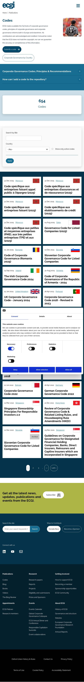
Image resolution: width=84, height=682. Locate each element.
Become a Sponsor (72, 529)
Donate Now (54, 529)
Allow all (68, 364)
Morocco (19, 181)
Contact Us (48, 659)
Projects (32, 589)
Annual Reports (61, 632)
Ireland (18, 271)
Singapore (20, 403)
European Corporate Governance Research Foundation (64, 625)
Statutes (58, 618)
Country (9, 144)
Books (5, 589)
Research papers (36, 580)
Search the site (8, 523)
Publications (13, 13)
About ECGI (60, 603)
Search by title (11, 133)
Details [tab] (42, 323)
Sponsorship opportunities (65, 589)
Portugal (59, 292)
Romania (18, 250)
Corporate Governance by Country (18, 58)
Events (32, 603)
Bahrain (18, 385)
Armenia (59, 271)
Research (33, 574)
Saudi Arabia (20, 312)
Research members (10, 614)
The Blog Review (9, 597)
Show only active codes (64, 149)
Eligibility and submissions (39, 593)
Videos (5, 593)
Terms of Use (18, 670)
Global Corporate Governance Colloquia (38, 615)
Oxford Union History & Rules (23, 659)
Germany (59, 385)
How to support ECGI (63, 580)
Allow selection (42, 364)
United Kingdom (21, 292)
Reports (32, 584)
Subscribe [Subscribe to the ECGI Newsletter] (53, 495)
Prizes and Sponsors (37, 597)
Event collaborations (37, 635)
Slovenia (59, 250)
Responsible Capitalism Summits (38, 629)
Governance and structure (65, 614)
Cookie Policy (38, 670)
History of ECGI (61, 609)
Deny (15, 364)
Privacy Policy (66, 659)
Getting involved (62, 574)
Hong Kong (60, 403)
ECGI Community (62, 593)
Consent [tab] (14, 323)
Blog (4, 584)
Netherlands (61, 312)
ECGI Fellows (8, 609)
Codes (5, 580)
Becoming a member (63, 584)
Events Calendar (35, 609)
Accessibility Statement (61, 670)
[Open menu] (78, 6)
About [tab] (69, 323)
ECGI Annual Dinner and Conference (38, 622)
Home (5, 13)
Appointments (9, 603)
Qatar (58, 223)
